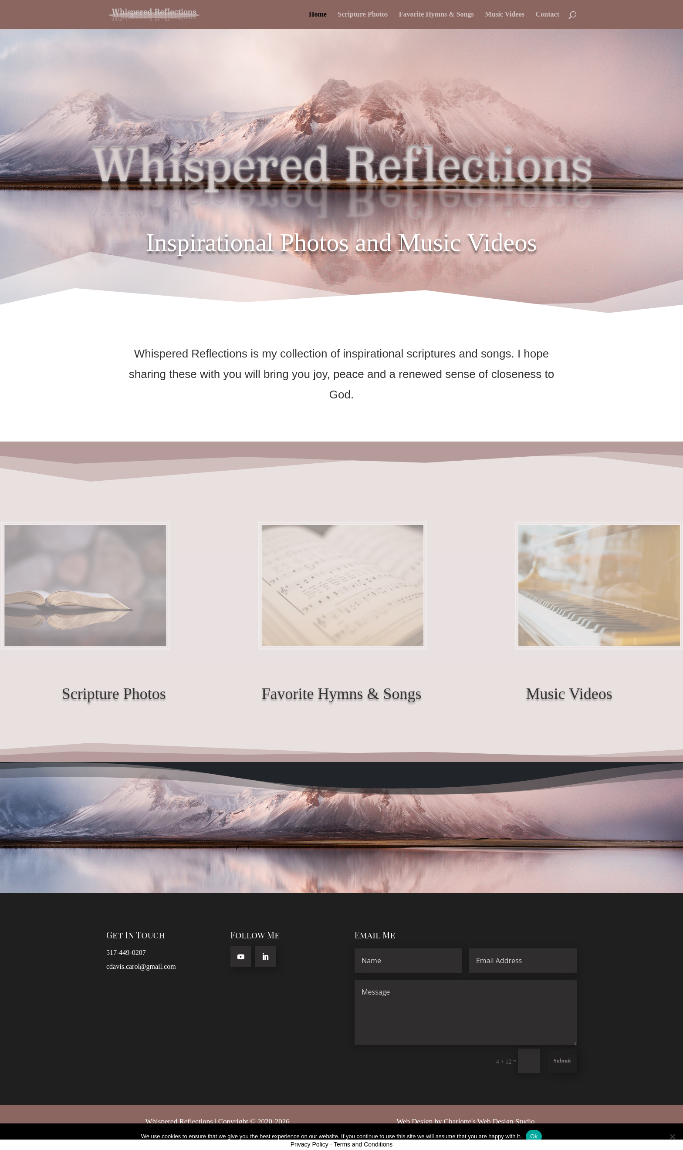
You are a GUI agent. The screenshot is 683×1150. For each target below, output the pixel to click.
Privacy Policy (309, 1144)
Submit (562, 1060)
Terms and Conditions (363, 1144)
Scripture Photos (363, 14)
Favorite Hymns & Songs (436, 14)
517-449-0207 (126, 952)
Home (318, 14)
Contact (547, 14)
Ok (534, 1136)
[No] (672, 1136)
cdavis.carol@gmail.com (141, 966)
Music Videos (504, 14)
